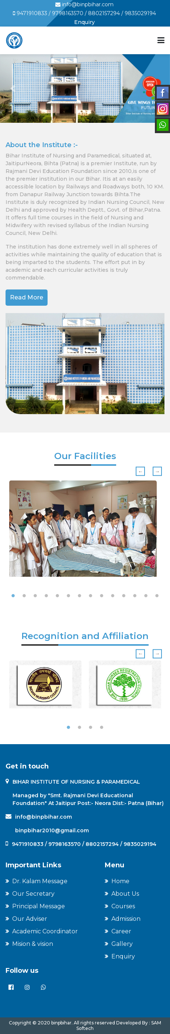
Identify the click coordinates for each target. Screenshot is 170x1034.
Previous (140, 471)
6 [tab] (68, 596)
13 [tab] (146, 596)
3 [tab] (35, 596)
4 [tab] (46, 596)
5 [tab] (57, 596)
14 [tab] (157, 596)
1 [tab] (13, 596)
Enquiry (84, 22)
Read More (26, 297)
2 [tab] (24, 596)
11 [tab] (124, 596)
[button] (12, 88)
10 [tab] (113, 596)
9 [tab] (101, 596)
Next (157, 471)
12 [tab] (135, 596)
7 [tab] (79, 596)
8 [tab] (90, 596)
